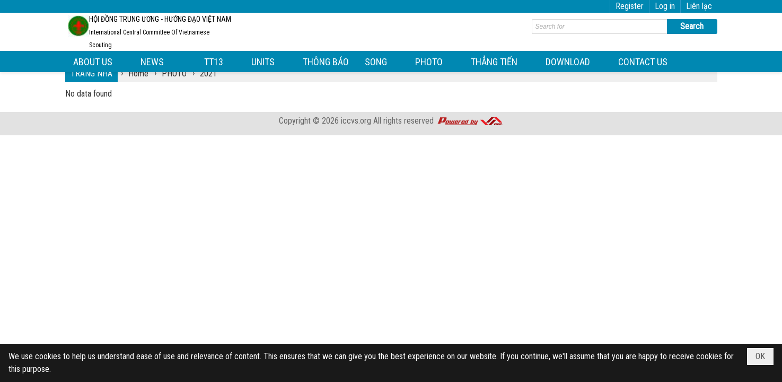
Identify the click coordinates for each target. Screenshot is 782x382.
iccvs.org (356, 121)
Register (630, 6)
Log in (665, 6)
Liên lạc (699, 6)
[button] (99, 61)
